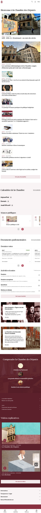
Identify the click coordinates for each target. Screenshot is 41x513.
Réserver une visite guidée (7, 400)
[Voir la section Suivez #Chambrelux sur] (39, 499)
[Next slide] (22, 229)
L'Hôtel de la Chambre (6, 409)
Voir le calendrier (36, 190)
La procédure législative (7, 398)
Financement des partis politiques (9, 407)
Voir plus (7, 317)
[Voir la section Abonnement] (39, 496)
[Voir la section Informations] (39, 490)
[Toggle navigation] (38, 1)
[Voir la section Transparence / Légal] (39, 493)
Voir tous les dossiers (35, 239)
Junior (3, 405)
